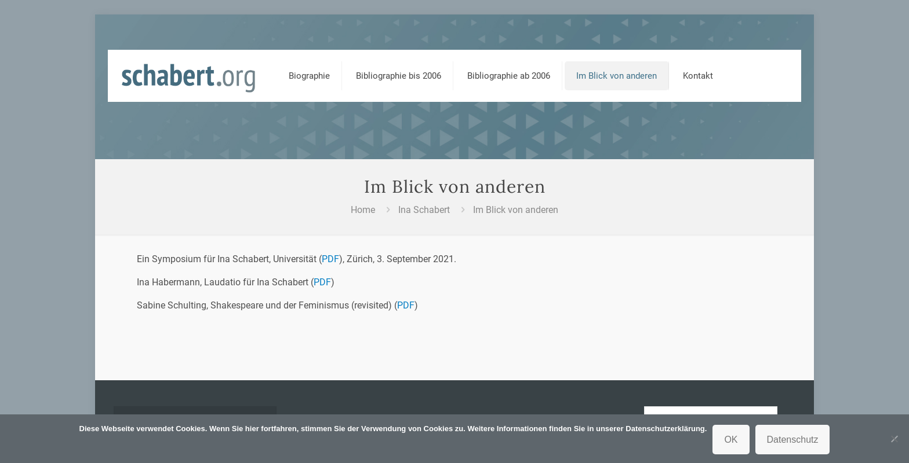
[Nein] (894, 438)
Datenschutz (793, 439)
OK (730, 439)
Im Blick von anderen (515, 209)
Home (363, 209)
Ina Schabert (424, 209)
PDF (330, 258)
